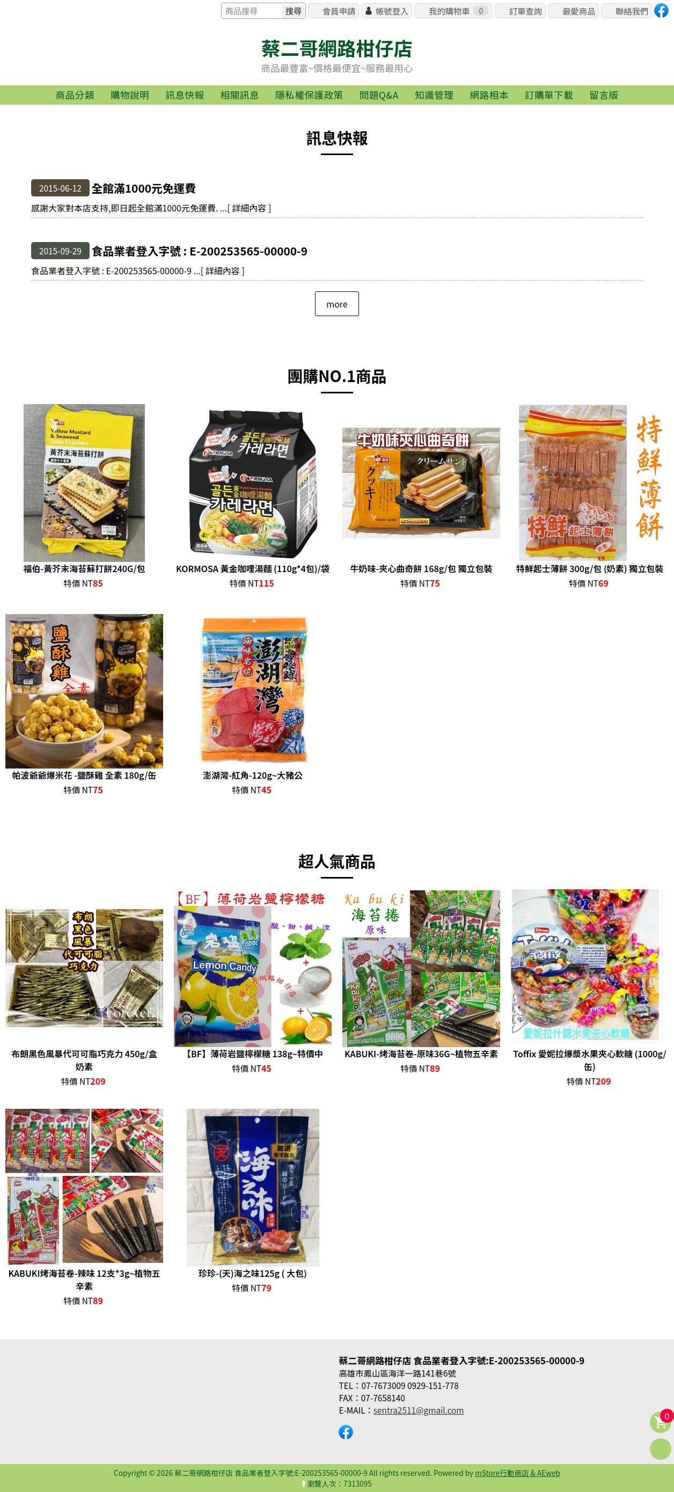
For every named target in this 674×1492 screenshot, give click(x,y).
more (336, 303)
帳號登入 (392, 11)
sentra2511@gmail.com (418, 1410)
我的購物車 (459, 11)
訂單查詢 (525, 11)
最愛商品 (578, 11)
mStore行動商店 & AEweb (517, 1472)
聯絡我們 (632, 11)
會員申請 (339, 11)
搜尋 (293, 11)
